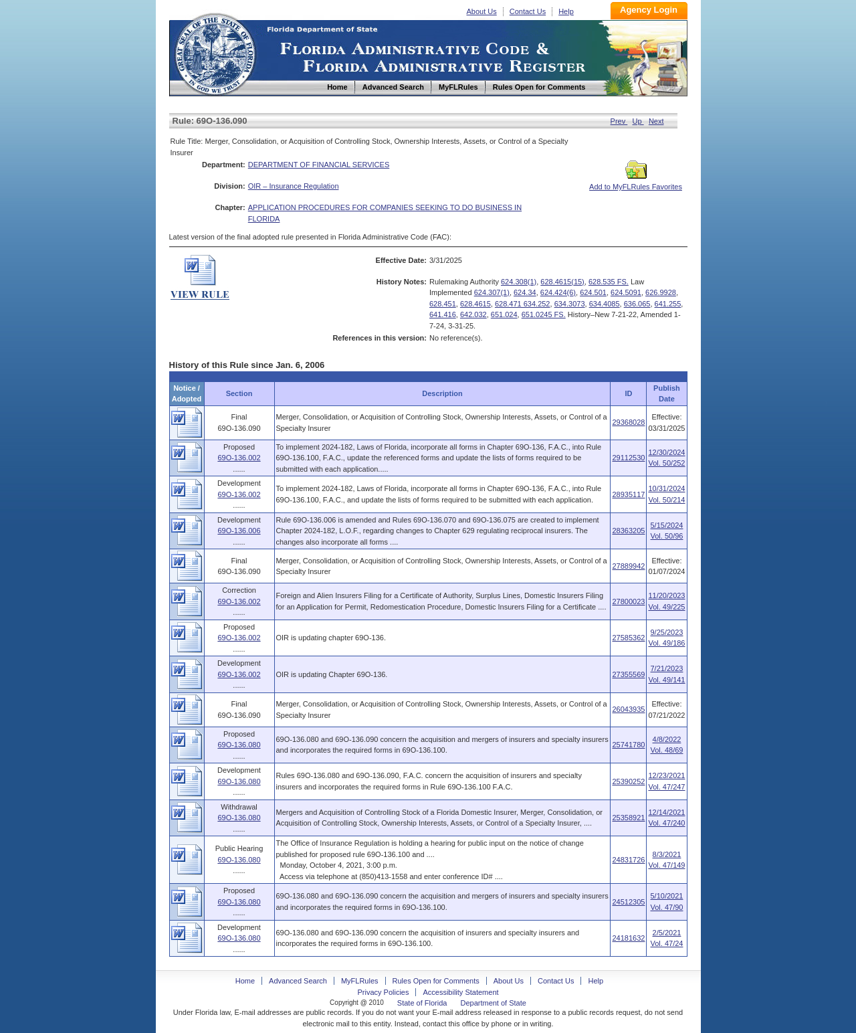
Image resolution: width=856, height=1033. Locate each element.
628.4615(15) (562, 282)
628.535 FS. (608, 282)
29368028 (628, 422)
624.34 (525, 292)
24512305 (628, 902)
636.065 (637, 304)
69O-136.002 (238, 458)
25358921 (628, 818)
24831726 (628, 860)
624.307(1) (492, 292)
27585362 (628, 638)
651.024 (504, 314)
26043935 (628, 709)
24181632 (628, 938)
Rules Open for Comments (436, 981)
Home (214, 52)
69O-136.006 (238, 531)
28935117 (628, 494)
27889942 (628, 566)
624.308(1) (518, 282)
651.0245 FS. (544, 314)
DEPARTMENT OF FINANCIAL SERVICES (319, 165)
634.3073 (569, 304)
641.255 (668, 304)
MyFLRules (360, 981)
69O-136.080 (238, 745)
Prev (619, 121)
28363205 (628, 531)
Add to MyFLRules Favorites (635, 183)
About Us (482, 11)
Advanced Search (298, 981)
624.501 (593, 292)
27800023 (628, 601)
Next (656, 121)
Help (566, 11)
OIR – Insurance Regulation (293, 186)
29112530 (628, 458)
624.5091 (626, 292)
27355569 (628, 674)
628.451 (442, 304)
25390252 (628, 781)
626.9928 (660, 292)
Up (638, 121)
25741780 (628, 745)
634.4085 (604, 304)
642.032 (473, 314)
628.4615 (475, 304)
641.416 (442, 314)
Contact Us (528, 11)
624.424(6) (558, 292)
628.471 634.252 (522, 304)
